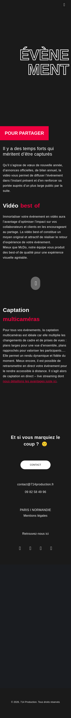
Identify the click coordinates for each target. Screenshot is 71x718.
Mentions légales (35, 515)
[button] (64, 5)
